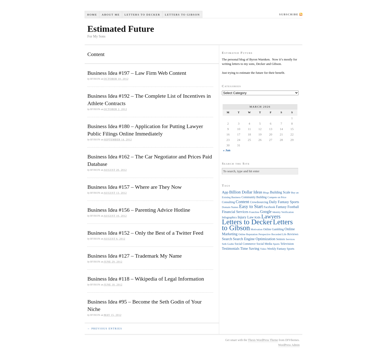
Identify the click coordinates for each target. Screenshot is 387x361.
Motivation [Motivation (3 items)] (256, 229)
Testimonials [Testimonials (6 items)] (230, 248)
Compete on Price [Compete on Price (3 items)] (277, 197)
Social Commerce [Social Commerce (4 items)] (245, 244)
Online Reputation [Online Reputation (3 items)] (248, 234)
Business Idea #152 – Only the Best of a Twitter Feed (145, 233)
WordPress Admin (289, 345)
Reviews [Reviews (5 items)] (292, 234)
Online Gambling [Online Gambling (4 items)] (273, 229)
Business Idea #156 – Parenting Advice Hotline (138, 210)
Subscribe (288, 14)
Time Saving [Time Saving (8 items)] (249, 248)
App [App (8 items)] (225, 192)
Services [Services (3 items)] (290, 239)
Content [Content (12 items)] (242, 201)
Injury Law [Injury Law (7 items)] (246, 217)
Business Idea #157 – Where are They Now (134, 187)
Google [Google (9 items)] (266, 211)
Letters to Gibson (182, 14)
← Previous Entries (104, 328)
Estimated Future (120, 29)
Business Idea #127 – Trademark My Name (134, 256)
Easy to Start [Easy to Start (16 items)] (251, 206)
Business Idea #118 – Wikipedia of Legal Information (145, 279)
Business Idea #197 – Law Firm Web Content (136, 73)
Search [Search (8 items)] (227, 239)
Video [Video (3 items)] (263, 248)
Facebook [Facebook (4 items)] (269, 207)
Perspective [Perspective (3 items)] (264, 234)
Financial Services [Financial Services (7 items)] (235, 212)
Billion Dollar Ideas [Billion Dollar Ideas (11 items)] (245, 192)
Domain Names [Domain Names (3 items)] (230, 207)
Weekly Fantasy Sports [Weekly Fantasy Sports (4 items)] (280, 248)
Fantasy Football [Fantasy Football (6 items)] (287, 207)
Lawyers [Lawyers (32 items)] (271, 216)
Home (92, 14)
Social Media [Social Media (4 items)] (264, 244)
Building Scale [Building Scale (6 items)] (280, 192)
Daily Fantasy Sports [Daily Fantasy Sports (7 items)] (284, 202)
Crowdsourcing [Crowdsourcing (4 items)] (259, 202)
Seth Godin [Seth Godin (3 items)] (228, 244)
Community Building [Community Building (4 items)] (254, 197)
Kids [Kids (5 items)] (257, 217)
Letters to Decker (142, 14)
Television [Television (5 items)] (287, 244)
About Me (111, 14)
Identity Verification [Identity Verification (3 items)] (283, 212)
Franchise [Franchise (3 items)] (254, 212)
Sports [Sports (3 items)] (276, 244)
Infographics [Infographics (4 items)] (229, 217)
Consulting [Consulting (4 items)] (228, 202)
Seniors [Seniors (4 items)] (280, 239)
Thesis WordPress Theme (263, 340)
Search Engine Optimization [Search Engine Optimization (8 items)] (254, 239)
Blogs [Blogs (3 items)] (266, 192)
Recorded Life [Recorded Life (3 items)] (279, 234)
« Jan (226, 150)
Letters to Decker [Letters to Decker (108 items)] (247, 222)
